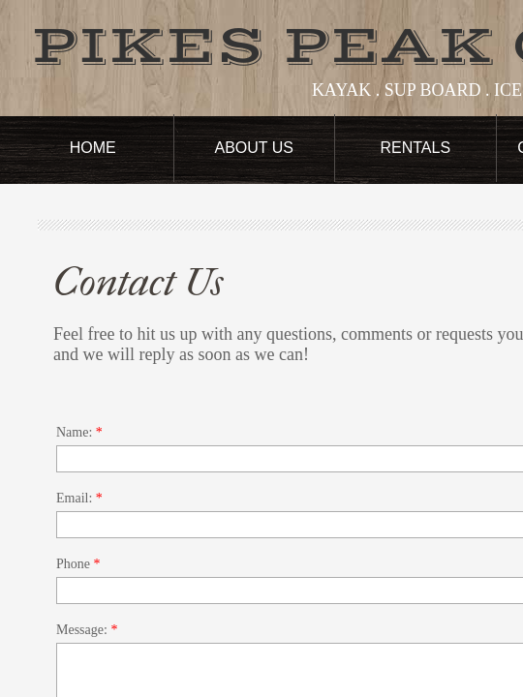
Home (93, 147)
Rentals (415, 147)
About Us (254, 147)
